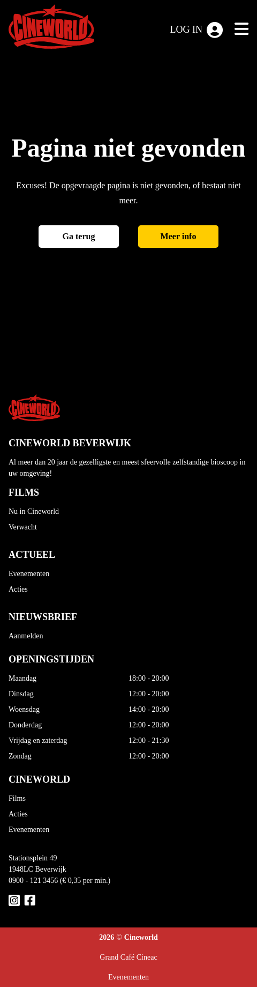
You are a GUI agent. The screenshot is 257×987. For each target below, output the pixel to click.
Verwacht (23, 527)
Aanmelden (26, 636)
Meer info (178, 236)
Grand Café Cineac (128, 957)
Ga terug (79, 236)
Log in (196, 30)
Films (17, 798)
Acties (18, 589)
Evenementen (29, 574)
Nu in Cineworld (34, 511)
